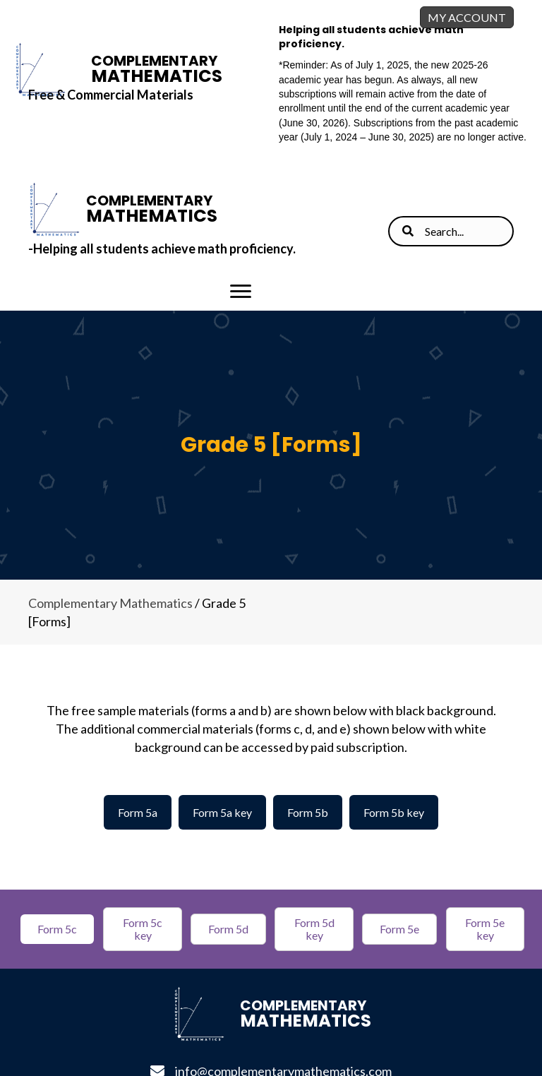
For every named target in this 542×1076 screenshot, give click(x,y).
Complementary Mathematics (110, 603)
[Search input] (451, 231)
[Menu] (240, 292)
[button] (57, 929)
